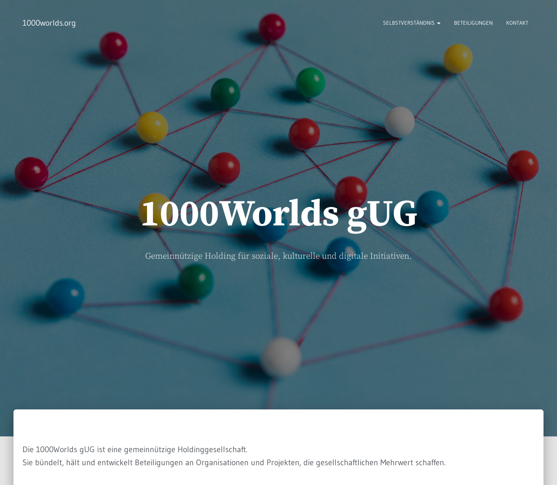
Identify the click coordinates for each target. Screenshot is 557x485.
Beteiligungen (473, 22)
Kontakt (517, 22)
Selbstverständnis (412, 22)
